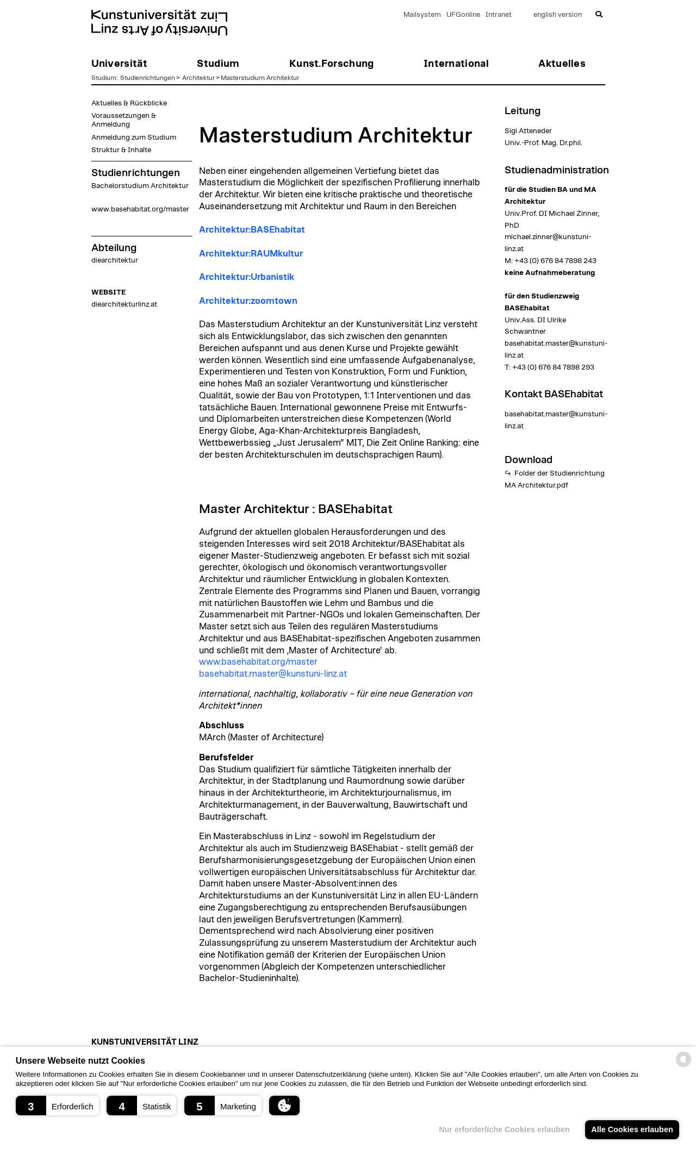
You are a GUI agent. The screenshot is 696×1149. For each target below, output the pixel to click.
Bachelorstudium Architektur (140, 186)
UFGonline (463, 14)
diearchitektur (114, 260)
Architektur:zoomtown (248, 301)
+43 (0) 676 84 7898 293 (553, 367)
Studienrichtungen (147, 77)
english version (557, 14)
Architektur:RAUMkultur (251, 253)
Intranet (499, 14)
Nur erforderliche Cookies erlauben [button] (504, 1129)
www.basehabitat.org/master (140, 209)
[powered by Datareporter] (683, 1066)
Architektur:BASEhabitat (252, 230)
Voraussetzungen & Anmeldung (123, 120)
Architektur (198, 77)
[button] (57, 1105)
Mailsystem (422, 14)
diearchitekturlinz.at (124, 304)
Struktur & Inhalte (121, 150)
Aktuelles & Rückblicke (129, 103)
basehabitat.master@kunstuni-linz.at (273, 674)
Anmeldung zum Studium (133, 137)
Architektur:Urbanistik (246, 277)
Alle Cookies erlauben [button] (632, 1129)
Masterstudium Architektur (260, 77)
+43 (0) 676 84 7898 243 (555, 261)
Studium (103, 77)
